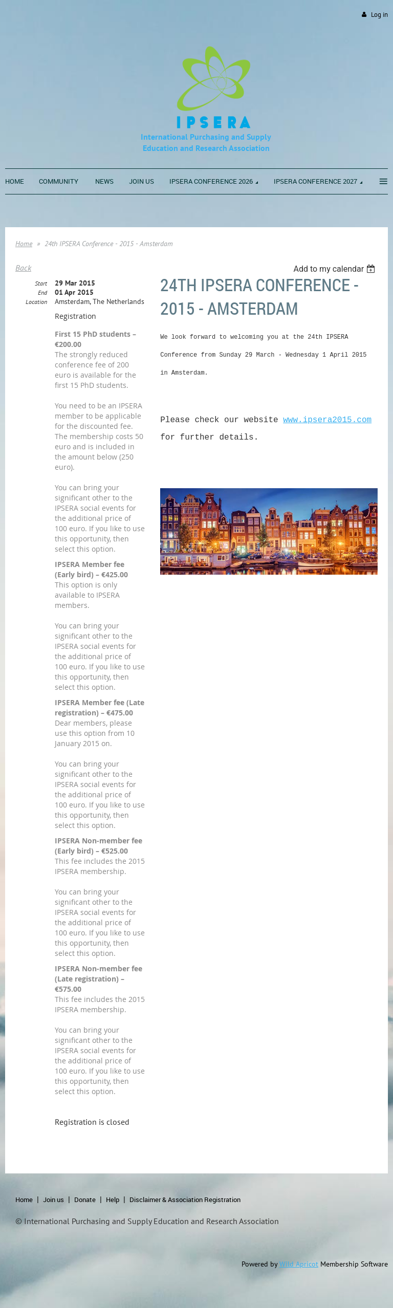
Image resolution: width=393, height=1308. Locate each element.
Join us (53, 1199)
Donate (85, 1199)
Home (23, 243)
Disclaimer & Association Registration (185, 1199)
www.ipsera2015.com (327, 420)
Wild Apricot (298, 1264)
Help (112, 1199)
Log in (379, 14)
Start (41, 283)
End (42, 292)
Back (23, 268)
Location (36, 302)
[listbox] (335, 269)
